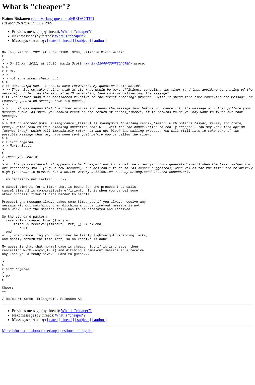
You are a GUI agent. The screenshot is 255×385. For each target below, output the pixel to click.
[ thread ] (66, 40)
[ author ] (99, 40)
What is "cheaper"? (76, 31)
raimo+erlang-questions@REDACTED (62, 18)
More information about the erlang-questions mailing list (47, 381)
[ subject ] (83, 40)
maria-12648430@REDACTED (107, 66)
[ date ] (52, 40)
